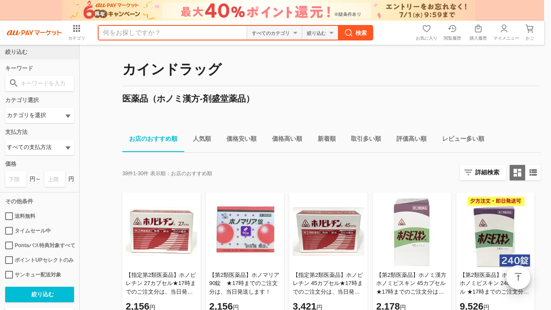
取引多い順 (362, 140)
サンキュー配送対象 (33, 275)
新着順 (323, 140)
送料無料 (20, 216)
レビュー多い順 (459, 140)
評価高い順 (408, 140)
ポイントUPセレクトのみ (39, 260)
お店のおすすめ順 (149, 140)
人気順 (198, 140)
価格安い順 (238, 140)
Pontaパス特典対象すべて (39, 245)
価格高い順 (283, 140)
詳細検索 (487, 172)
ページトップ (518, 277)
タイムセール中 (28, 231)
